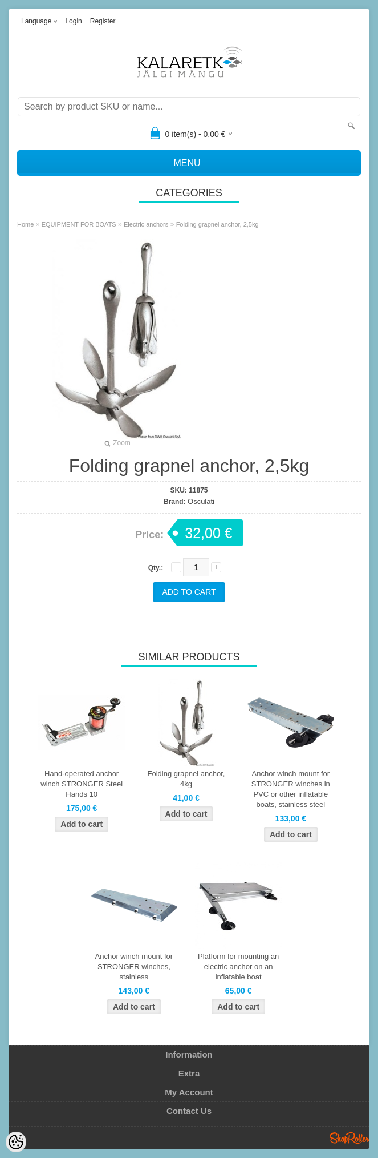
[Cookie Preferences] (16, 1142)
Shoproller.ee (349, 1138)
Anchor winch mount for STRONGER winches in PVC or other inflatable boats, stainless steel (290, 789)
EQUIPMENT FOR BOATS (79, 224)
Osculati (201, 501)
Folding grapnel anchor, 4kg (186, 778)
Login (73, 21)
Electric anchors (146, 224)
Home (25, 224)
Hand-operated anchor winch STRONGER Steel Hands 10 (81, 783)
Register (103, 21)
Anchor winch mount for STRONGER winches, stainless (134, 966)
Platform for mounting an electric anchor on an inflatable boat (238, 966)
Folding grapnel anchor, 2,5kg (217, 224)
